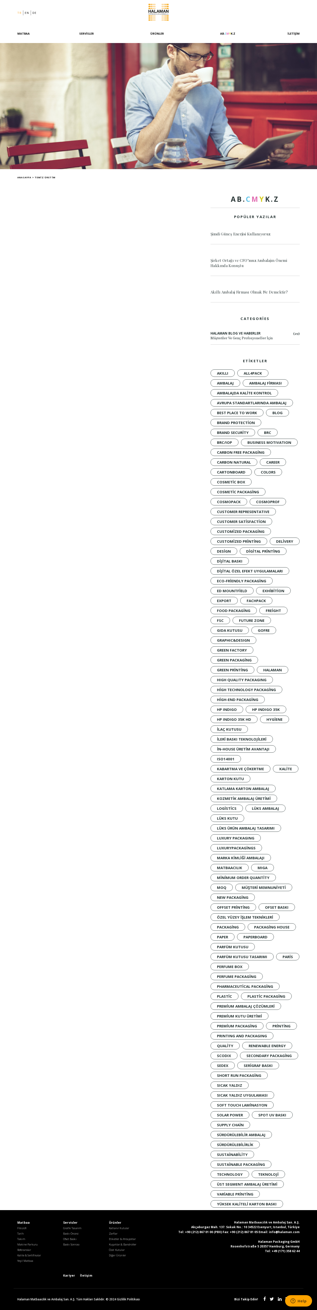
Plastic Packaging (266, 996)
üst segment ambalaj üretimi (247, 1184)
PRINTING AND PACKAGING (242, 1035)
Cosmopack (229, 501)
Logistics (227, 808)
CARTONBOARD (231, 472)
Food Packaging (233, 610)
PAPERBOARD (255, 936)
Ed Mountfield (232, 590)
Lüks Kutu (227, 818)
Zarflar (113, 1233)
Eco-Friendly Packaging (241, 580)
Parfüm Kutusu (232, 946)
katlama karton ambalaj (243, 788)
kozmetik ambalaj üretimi (244, 798)
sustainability (232, 1154)
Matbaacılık (229, 867)
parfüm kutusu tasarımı (242, 956)
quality (225, 1045)
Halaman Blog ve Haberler (255, 336)
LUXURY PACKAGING (235, 838)
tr (19, 13)
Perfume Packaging (236, 976)
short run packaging (239, 1075)
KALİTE (285, 768)
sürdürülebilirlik (235, 1144)
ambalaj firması (265, 383)
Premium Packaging (237, 1025)
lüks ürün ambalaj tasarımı (246, 828)
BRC (267, 432)
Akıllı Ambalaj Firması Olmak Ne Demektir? (249, 292)
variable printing (235, 1194)
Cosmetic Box (231, 481)
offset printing (233, 907)
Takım (21, 1239)
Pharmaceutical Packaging (245, 986)
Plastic (224, 996)
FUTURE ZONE (251, 620)
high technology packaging (246, 689)
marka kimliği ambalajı (240, 857)
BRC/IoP (224, 442)
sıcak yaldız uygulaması (242, 1095)
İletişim (294, 34)
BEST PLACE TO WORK (237, 412)
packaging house (272, 927)
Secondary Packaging (269, 1055)
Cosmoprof (268, 501)
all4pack (253, 373)
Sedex (222, 1065)
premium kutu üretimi (239, 1016)
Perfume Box (229, 966)
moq (221, 887)
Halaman (158, 13)
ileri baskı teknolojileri (241, 739)
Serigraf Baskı (258, 1065)
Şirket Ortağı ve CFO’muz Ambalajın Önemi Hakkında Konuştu (249, 263)
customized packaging (240, 531)
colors (268, 472)
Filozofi (21, 1228)
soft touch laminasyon (242, 1105)
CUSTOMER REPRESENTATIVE (243, 511)
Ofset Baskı (277, 907)
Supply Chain (230, 1124)
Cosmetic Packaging (238, 491)
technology (230, 1174)
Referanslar (24, 1250)
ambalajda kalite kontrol (244, 392)
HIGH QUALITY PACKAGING (241, 679)
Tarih (20, 1233)
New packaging (232, 897)
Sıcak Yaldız (229, 1085)
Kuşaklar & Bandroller (122, 1244)
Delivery (284, 541)
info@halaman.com (284, 1232)
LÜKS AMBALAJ (265, 808)
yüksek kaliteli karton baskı (247, 1203)
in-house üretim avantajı (243, 748)
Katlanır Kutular (119, 1228)
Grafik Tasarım (72, 1228)
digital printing (263, 551)
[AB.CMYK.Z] (227, 37)
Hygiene (274, 719)
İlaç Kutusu (229, 729)
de (34, 13)
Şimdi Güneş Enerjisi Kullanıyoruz (240, 233)
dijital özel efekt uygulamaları (250, 570)
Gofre (264, 630)
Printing (281, 1025)
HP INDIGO (227, 709)
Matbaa (23, 34)
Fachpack (256, 600)
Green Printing (232, 669)
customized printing (239, 541)
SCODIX (224, 1055)
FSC (220, 620)
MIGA (262, 867)
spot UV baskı (272, 1114)
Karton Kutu (230, 778)
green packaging (234, 659)
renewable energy (267, 1045)
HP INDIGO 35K (266, 709)
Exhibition (273, 590)
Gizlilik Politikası (128, 1299)
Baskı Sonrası (71, 1244)
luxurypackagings (236, 847)
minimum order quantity (243, 877)
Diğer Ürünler (117, 1255)
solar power (230, 1114)
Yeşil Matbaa (25, 1261)
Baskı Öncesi (71, 1233)
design (224, 551)
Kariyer (69, 1275)
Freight (273, 610)
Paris (288, 956)
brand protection (236, 422)
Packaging (228, 927)
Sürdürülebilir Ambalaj (241, 1134)
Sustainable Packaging (241, 1164)
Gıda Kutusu (229, 630)
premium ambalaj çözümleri (246, 1006)
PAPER (222, 936)
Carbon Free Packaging (240, 452)
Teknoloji (268, 1174)
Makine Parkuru (27, 1244)
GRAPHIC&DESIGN (233, 640)
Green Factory (232, 650)
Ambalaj (225, 383)
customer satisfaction (241, 521)
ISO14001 (226, 758)
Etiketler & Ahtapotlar (122, 1239)
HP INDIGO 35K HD (234, 719)
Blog (277, 412)
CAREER (273, 462)
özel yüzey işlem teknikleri (245, 917)
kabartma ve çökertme (240, 768)
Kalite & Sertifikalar (29, 1255)
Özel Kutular (117, 1250)
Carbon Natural (234, 462)
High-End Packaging (237, 699)
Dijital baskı (229, 561)
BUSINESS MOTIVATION (269, 442)
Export (224, 600)
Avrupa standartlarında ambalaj (252, 402)
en (27, 13)
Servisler (86, 34)
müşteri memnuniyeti (264, 887)
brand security (233, 432)
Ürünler (157, 34)
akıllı (222, 373)
